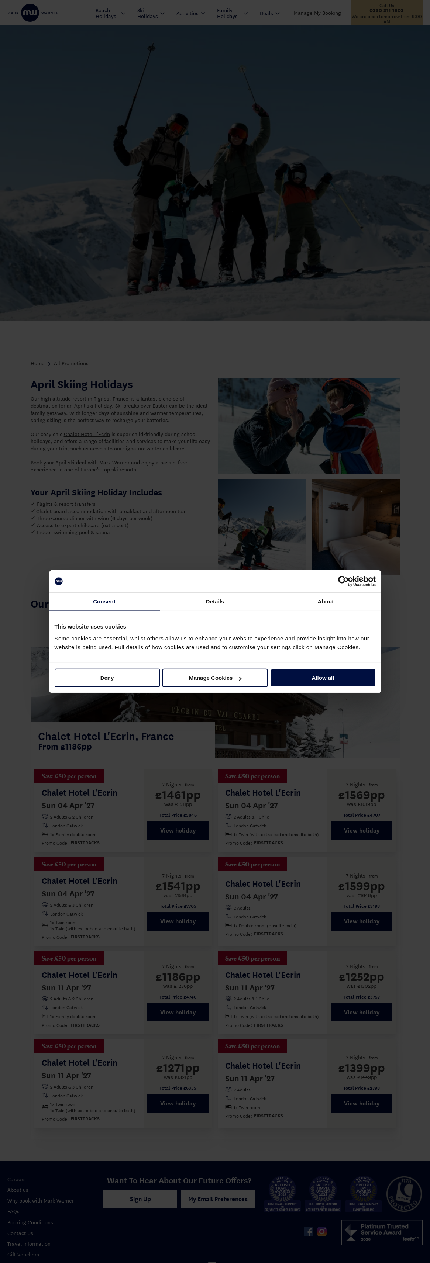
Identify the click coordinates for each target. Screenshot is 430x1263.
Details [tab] (215, 601)
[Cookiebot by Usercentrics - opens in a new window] (343, 581)
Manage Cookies (215, 678)
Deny (107, 678)
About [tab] (326, 601)
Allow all (323, 678)
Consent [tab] (104, 601)
